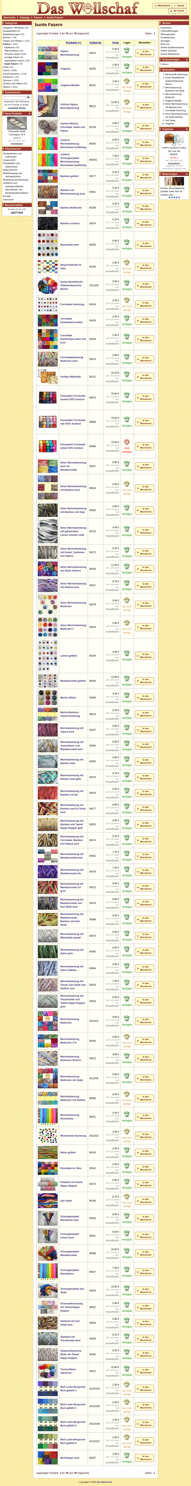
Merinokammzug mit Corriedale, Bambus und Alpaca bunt (71, 840)
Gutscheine (166, 28)
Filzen (6, 67)
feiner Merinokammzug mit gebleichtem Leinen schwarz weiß (73, 531)
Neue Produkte (13, 113)
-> (7, 44)
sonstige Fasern (12, 57)
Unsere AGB (10, 160)
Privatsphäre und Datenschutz (12, 165)
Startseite (9, 17)
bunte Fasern (55, 17)
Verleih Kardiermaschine (172, 47)
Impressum (9, 199)
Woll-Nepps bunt (69, 1457)
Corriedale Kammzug (72, 304)
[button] (163, 5)
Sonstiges (165, 41)
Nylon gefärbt (68, 1152)
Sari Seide (66, 1200)
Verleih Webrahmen (170, 54)
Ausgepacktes (10, 31)
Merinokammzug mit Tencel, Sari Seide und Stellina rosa (73, 985)
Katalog (24, 17)
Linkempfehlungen (169, 31)
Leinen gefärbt (68, 655)
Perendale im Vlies (70, 1168)
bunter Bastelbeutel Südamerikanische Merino (71, 285)
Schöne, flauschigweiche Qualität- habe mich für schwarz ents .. (172, 191)
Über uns (165, 44)
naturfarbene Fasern (14, 60)
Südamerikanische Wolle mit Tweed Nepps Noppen (70, 1354)
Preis (115, 42)
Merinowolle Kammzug (73, 1135)
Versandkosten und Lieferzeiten (13, 155)
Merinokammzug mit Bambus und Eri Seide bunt (73, 809)
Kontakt (8, 196)
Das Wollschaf (104, 1482)
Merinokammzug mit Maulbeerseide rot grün (71, 887)
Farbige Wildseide (70, 376)
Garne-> (7, 70)
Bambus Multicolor (71, 207)
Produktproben (168, 37)
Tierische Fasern (12, 54)
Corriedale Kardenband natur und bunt (73, 339)
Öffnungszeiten (168, 34)
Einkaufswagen (170, 59)
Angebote (167, 129)
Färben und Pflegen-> (13, 41)
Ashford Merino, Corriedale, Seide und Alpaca (72, 127)
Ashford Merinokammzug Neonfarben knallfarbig (73, 144)
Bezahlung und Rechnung (16, 180)
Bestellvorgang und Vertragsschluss (13, 175)
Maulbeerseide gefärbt (73, 681)
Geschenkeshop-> (12, 74)
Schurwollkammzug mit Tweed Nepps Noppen (71, 1307)
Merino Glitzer (68, 697)
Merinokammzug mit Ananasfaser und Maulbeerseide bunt (71, 746)
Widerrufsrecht (11, 170)
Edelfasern (9, 47)
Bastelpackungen (11, 34)
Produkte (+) (73, 42)
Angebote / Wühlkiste (13, 28)
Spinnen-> (8, 80)
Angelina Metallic (70, 85)
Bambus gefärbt (69, 176)
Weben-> (7, 87)
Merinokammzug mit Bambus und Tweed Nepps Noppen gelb (71, 824)
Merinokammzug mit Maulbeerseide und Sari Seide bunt (71, 903)
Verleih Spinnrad (169, 50)
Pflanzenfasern (11, 50)
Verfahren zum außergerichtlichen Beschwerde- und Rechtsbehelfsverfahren (16, 188)
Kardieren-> (9, 77)
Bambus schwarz (70, 223)
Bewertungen (169, 174)
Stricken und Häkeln (13, 83)
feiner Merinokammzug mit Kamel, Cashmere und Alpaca (73, 552)
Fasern (38, 17)
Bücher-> (7, 37)
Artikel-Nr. (95, 42)
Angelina (65, 68)
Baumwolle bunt (69, 244)
